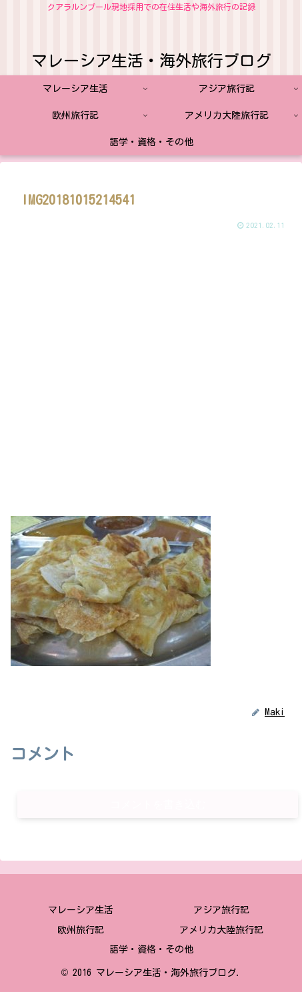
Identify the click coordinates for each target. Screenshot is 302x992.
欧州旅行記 (80, 930)
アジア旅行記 (221, 910)
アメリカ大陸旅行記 (221, 930)
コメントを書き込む (158, 804)
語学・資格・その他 (151, 949)
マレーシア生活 (80, 910)
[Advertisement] (149, 373)
